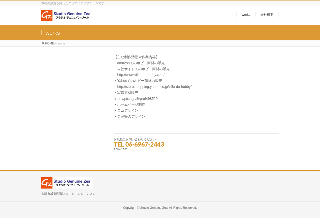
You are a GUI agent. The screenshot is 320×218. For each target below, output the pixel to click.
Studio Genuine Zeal (154, 208)
